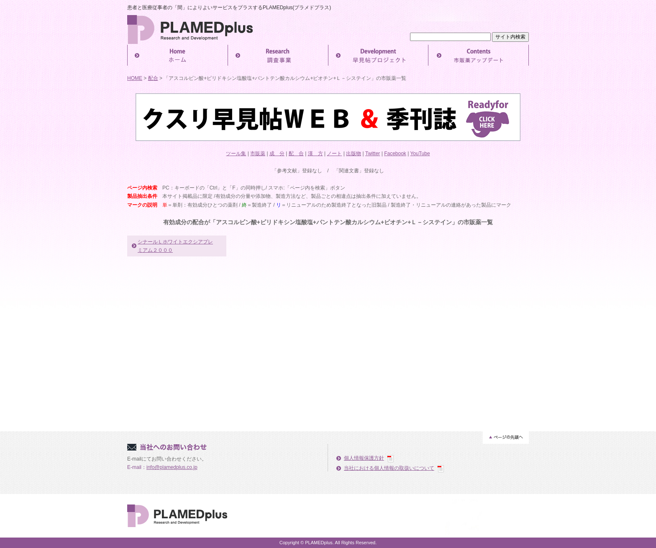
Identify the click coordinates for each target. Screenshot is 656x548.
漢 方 (315, 153)
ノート (334, 153)
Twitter (372, 153)
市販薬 (257, 153)
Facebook (395, 153)
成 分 (276, 153)
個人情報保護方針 (364, 458)
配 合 (296, 153)
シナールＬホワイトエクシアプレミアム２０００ (175, 246)
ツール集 (236, 153)
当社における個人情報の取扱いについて (389, 468)
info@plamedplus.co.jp (171, 467)
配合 (153, 78)
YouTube (420, 153)
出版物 (353, 153)
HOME (134, 78)
